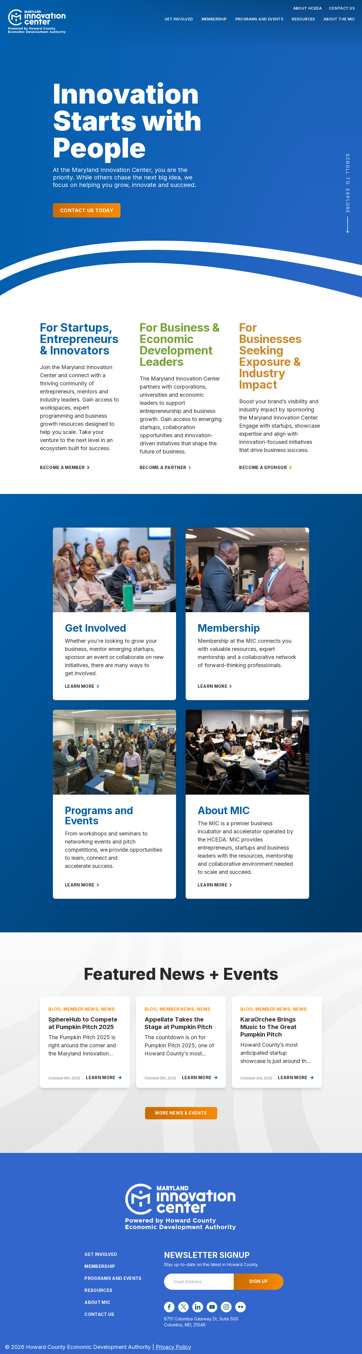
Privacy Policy (173, 1346)
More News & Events (181, 1112)
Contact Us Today (86, 210)
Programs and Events (259, 19)
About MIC (97, 1302)
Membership (214, 19)
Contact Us (342, 8)
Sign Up (258, 1281)
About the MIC (339, 19)
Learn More (82, 686)
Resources (303, 19)
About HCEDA (307, 8)
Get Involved (179, 19)
